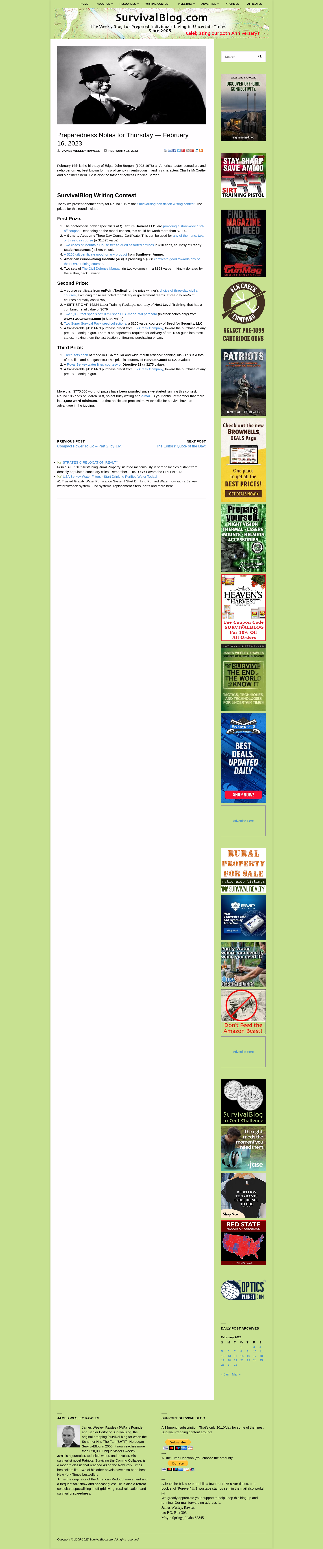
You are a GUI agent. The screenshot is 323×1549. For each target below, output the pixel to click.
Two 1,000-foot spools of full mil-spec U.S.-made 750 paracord (110, 314)
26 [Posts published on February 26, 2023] (223, 1365)
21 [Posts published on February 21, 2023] (235, 1360)
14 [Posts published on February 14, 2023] (235, 1356)
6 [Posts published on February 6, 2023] (228, 1352)
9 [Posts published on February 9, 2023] (248, 1352)
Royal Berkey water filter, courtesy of (94, 364)
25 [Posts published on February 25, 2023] (261, 1360)
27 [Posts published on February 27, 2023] (229, 1365)
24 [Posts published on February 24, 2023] (254, 1360)
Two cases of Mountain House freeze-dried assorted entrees (109, 245)
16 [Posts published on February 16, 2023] (248, 1356)
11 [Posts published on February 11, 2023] (261, 1352)
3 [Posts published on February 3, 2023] (254, 1347)
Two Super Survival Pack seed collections (95, 323)
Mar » (236, 1375)
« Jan (225, 1375)
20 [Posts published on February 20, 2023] (229, 1360)
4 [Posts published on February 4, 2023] (260, 1347)
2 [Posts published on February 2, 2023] (248, 1347)
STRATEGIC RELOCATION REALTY (87, 462)
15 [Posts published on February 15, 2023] (242, 1356)
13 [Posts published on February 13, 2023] (229, 1356)
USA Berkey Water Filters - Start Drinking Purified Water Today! (107, 476)
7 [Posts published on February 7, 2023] (235, 1352)
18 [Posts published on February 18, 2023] (261, 1356)
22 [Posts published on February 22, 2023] (242, 1360)
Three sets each (76, 355)
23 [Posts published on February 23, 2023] (248, 1360)
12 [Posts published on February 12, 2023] (223, 1356)
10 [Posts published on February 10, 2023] (254, 1352)
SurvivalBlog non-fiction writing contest (165, 204)
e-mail (146, 396)
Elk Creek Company (148, 328)
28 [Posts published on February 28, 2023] (235, 1365)
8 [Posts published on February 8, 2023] (241, 1352)
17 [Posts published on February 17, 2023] (254, 1356)
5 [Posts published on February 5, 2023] (222, 1352)
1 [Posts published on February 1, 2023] (241, 1347)
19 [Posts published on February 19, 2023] (223, 1360)
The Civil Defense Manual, (101, 268)
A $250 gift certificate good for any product (95, 254)
